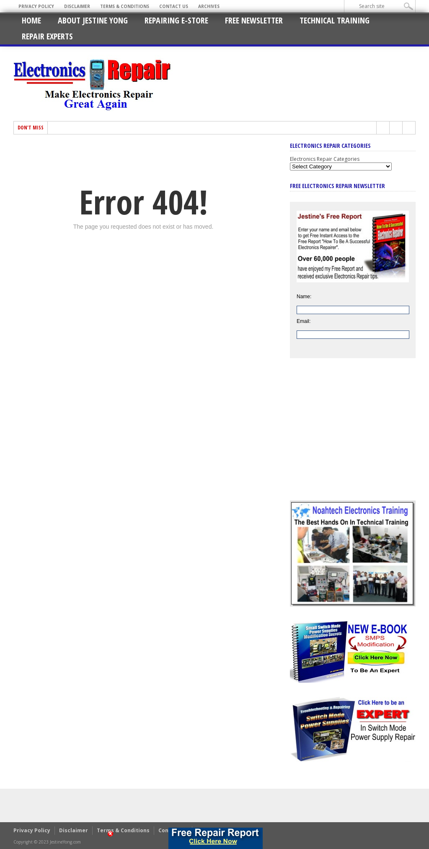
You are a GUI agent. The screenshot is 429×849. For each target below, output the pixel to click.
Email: (303, 321)
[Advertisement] (353, 435)
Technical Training (335, 20)
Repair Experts (47, 36)
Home (31, 20)
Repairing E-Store (176, 20)
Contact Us (173, 6)
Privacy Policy (36, 6)
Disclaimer (77, 6)
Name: (304, 296)
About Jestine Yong (93, 20)
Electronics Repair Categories (324, 159)
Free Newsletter (254, 20)
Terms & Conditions (124, 6)
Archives (209, 6)
